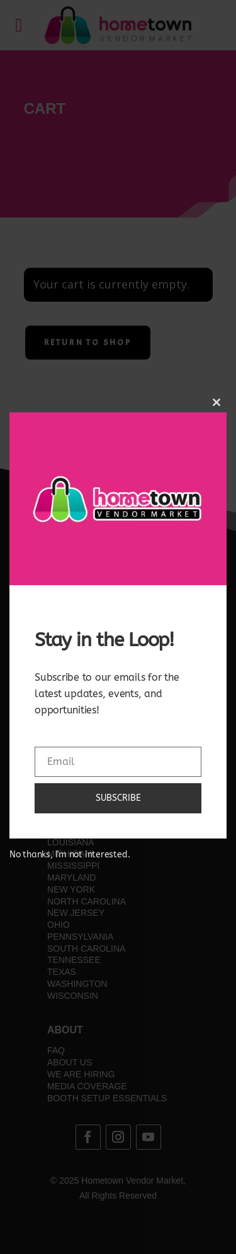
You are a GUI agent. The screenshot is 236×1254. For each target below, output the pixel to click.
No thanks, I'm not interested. (69, 854)
